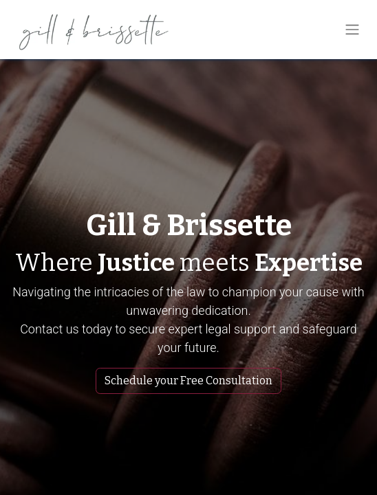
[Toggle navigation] (352, 30)
